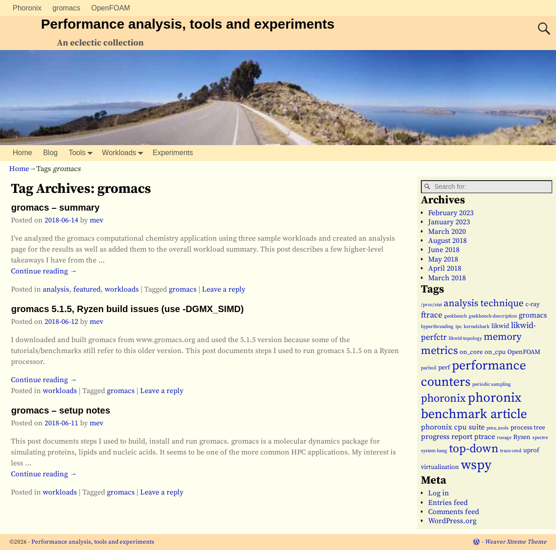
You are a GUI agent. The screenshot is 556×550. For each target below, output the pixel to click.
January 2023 (449, 222)
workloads (122, 289)
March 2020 (447, 231)
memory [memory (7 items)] (502, 337)
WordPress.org (452, 520)
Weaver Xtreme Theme (515, 541)
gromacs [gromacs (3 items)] (533, 315)
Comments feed (453, 511)
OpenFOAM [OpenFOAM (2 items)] (524, 352)
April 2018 (444, 268)
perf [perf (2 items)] (444, 367)
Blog (50, 152)
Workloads (124, 153)
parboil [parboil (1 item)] (428, 368)
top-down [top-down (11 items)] (473, 449)
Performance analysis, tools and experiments (187, 23)
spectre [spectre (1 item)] (540, 437)
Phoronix (27, 8)
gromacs (66, 8)
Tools (82, 153)
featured (87, 289)
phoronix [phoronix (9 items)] (443, 398)
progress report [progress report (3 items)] (446, 436)
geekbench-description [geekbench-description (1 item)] (493, 316)
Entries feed (448, 502)
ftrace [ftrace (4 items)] (431, 315)
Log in (438, 493)
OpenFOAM (110, 8)
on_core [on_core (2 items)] (471, 352)
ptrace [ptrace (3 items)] (484, 436)
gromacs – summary (55, 207)
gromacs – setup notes (60, 410)
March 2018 (447, 278)
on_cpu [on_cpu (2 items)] (495, 352)
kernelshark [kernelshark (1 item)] (477, 326)
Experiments (172, 152)
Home (22, 152)
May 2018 (443, 259)
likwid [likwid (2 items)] (500, 326)
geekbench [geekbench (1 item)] (455, 316)
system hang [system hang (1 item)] (434, 451)
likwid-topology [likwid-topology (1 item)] (465, 338)
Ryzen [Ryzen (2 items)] (522, 437)
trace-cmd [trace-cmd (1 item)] (510, 451)
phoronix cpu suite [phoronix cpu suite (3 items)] (453, 427)
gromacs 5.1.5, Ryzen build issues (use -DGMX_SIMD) (127, 309)
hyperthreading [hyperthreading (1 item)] (437, 326)
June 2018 (444, 249)
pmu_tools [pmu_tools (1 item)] (497, 428)
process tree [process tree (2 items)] (528, 428)
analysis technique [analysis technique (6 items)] (484, 303)
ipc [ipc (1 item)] (458, 326)
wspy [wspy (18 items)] (476, 465)
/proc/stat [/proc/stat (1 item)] (431, 305)
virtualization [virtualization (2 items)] (440, 467)
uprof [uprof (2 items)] (531, 450)
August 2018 (447, 240)
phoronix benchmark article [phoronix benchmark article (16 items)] (474, 406)
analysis (56, 289)
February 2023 (451, 212)
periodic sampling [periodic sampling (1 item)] (491, 384)
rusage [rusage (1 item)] (504, 437)
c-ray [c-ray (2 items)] (533, 304)
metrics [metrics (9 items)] (439, 351)
